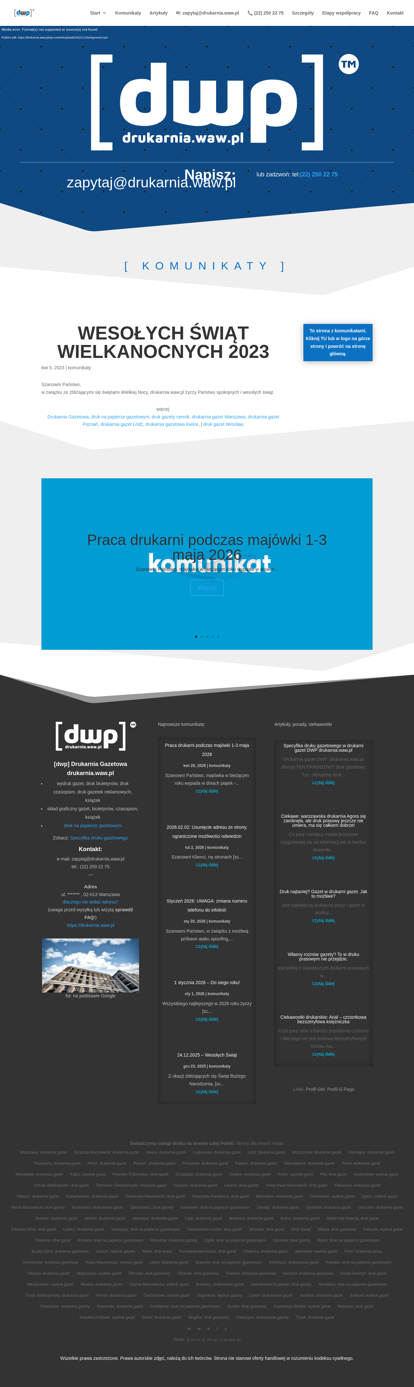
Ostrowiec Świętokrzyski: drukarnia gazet (131, 1185)
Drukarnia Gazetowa (68, 416)
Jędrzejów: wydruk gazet (316, 1251)
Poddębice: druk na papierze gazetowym (185, 1306)
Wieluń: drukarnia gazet (105, 1218)
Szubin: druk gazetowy (247, 1306)
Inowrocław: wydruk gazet (376, 1174)
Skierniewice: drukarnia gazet (309, 1163)
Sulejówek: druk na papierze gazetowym (215, 1207)
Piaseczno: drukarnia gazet (57, 1163)
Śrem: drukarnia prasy (363, 1251)
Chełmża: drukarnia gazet (265, 1251)
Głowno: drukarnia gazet (48, 1273)
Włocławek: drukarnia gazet (39, 1174)
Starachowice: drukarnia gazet (92, 1196)
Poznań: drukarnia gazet (154, 1163)
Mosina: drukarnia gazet (101, 1284)
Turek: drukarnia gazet (315, 1317)
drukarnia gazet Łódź (122, 424)
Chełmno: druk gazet (53, 1240)
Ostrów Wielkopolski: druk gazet (61, 1185)
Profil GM (315, 1089)
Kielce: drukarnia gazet (166, 1152)
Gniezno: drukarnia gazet (195, 1185)
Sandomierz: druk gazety (151, 1207)
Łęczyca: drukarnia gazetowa (308, 1273)
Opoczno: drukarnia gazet (380, 1207)
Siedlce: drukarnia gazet (250, 1174)
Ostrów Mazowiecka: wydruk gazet (159, 1284)
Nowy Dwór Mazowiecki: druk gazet (296, 1185)
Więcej (207, 587)
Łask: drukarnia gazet (203, 1218)
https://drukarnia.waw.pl (90, 925)
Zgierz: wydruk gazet (379, 1196)
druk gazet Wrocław (223, 424)
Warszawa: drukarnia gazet (43, 1152)
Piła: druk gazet (333, 1174)
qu (216, 1339)
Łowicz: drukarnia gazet (83, 1229)
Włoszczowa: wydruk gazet (50, 1284)
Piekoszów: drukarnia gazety (65, 1306)
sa (225, 1339)
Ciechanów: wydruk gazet (332, 1196)
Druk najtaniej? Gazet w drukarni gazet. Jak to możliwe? (323, 894)
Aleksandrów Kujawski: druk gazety (281, 1284)
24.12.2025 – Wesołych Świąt (207, 1055)
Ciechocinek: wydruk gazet (167, 1295)
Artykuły (158, 13)
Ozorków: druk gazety (291, 1240)
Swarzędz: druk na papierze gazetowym (145, 1229)
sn (193, 1339)
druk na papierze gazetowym (120, 416)
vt (220, 1339)
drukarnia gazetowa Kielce (171, 424)
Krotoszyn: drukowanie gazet (294, 1262)
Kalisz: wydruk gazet (87, 1174)
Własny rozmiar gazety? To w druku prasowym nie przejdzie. (323, 956)
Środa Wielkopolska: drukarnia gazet (57, 1295)
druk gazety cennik (171, 416)
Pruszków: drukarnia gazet (205, 1163)
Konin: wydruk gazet (295, 1174)
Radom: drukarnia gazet (256, 1163)
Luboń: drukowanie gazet (270, 1295)
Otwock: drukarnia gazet (38, 1196)
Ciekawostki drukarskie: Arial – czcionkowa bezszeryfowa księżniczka (323, 1019)
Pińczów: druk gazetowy (149, 1273)
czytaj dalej (207, 790)
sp (238, 1339)
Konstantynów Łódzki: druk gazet (207, 1251)
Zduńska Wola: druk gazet (33, 1229)
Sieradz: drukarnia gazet (278, 1207)
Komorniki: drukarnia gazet (120, 1306)
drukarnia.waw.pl (90, 773)
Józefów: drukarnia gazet (321, 1295)
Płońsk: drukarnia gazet (116, 1295)
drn (209, 1339)
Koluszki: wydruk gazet (383, 1229)
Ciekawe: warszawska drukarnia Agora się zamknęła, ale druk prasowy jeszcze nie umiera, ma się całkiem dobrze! (323, 821)
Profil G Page (340, 1089)
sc (204, 1339)
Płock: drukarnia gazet (107, 1163)
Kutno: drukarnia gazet (300, 1218)
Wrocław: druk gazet (266, 1229)
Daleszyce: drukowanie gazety (262, 1317)
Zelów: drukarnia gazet (161, 1317)
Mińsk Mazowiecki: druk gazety (38, 1207)
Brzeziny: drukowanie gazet (220, 1284)
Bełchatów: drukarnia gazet (279, 1196)
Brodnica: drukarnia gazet (251, 1218)
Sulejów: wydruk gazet (369, 1295)
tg (188, 1339)
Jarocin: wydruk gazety (115, 1251)
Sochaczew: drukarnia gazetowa (50, 1262)
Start (95, 13)
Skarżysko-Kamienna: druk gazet (220, 1196)
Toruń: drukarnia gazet (361, 1163)
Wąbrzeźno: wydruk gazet (99, 1273)
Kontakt (395, 13)
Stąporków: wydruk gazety (219, 1295)
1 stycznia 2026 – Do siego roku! (207, 982)
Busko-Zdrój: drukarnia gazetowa (60, 1251)
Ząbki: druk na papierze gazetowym (235, 1240)
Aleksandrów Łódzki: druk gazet (214, 1229)
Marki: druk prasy (157, 1251)
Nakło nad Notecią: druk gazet (353, 1218)
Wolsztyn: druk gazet (356, 1306)
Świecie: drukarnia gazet (56, 1218)
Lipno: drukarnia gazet (169, 1262)
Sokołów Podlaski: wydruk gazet (107, 1317)
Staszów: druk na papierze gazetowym (228, 1262)
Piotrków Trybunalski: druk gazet (141, 1174)
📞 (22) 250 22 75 (265, 13)
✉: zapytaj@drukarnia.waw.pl (207, 13)
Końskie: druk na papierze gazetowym (110, 1240)
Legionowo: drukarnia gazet (217, 1152)
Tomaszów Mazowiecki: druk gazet (155, 1196)
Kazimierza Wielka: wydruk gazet (302, 1306)
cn (198, 1339)
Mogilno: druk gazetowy (209, 1317)
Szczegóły (303, 13)
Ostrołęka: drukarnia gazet (371, 1152)
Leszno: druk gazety (241, 1185)
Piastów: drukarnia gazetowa (251, 1273)
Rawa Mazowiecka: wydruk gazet (114, 1262)
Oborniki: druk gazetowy (198, 1273)
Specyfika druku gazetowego (99, 837)
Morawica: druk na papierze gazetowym (353, 1284)
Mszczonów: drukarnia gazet (317, 1152)
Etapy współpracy (341, 13)
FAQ (373, 13)
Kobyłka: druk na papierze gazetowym (359, 1262)
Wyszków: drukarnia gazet (155, 1218)
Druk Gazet (301, 1229)
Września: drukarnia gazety (173, 1240)
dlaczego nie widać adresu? (91, 901)
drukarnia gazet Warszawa (218, 416)
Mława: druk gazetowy (337, 1229)
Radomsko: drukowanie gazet (97, 1207)
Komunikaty (128, 13)
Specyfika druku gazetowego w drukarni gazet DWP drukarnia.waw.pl (323, 748)
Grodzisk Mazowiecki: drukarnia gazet (106, 1152)
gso (232, 1339)
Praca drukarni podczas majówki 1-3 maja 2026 (207, 547)
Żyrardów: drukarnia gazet (328, 1207)
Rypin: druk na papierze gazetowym (348, 1240)
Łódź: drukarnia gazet (266, 1152)
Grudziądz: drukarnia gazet (199, 1174)
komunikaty (79, 367)
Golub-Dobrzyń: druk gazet (363, 1273)
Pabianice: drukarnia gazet (357, 1185)
